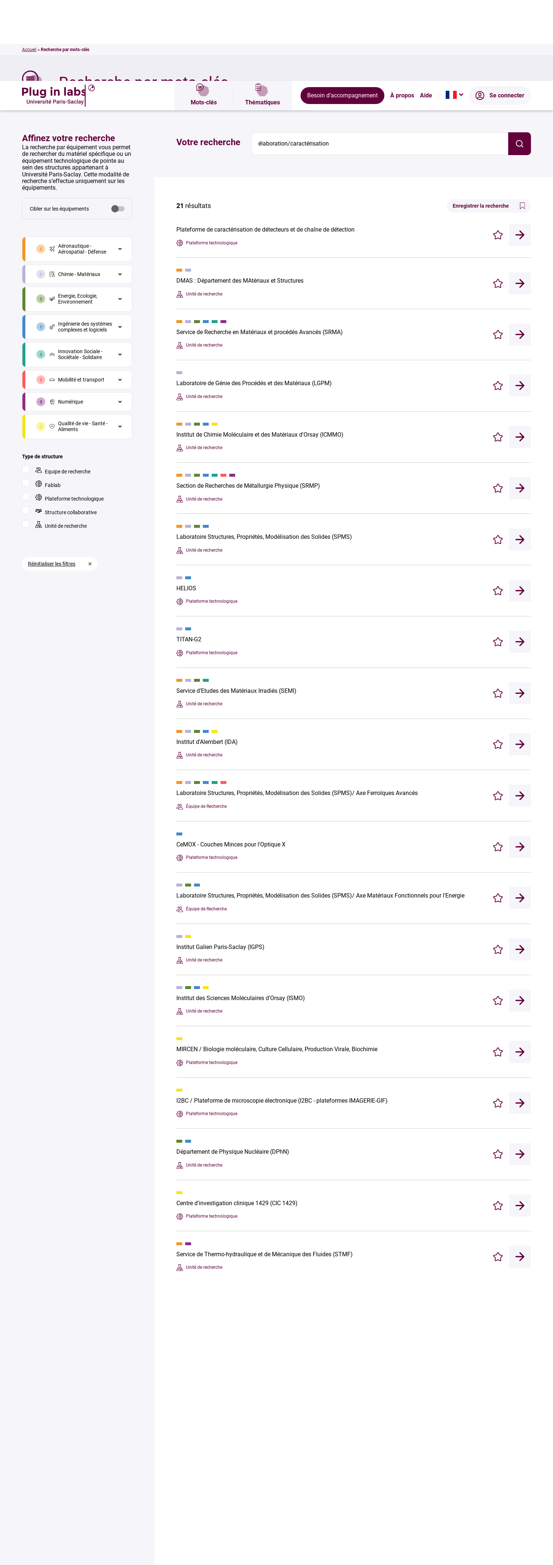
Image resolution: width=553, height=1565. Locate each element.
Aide (426, 14)
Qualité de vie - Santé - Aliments (79, 345)
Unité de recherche (61, 444)
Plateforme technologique (69, 417)
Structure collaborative (66, 430)
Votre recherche (208, 61)
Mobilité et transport (77, 299)
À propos (402, 14)
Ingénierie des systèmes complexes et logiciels (81, 246)
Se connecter (499, 14)
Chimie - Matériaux (75, 193)
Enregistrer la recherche (489, 125)
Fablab (48, 403)
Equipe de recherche (62, 390)
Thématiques (262, 14)
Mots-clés (204, 14)
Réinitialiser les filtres (51, 483)
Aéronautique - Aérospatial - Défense (78, 168)
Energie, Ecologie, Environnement (73, 218)
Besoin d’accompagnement (342, 14)
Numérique (66, 321)
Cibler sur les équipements (59, 128)
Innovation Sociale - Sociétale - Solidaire (76, 273)
